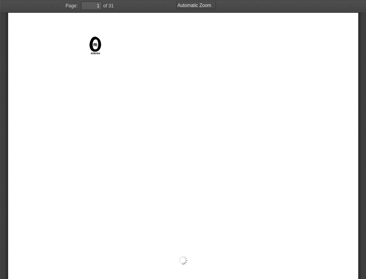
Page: (72, 6)
